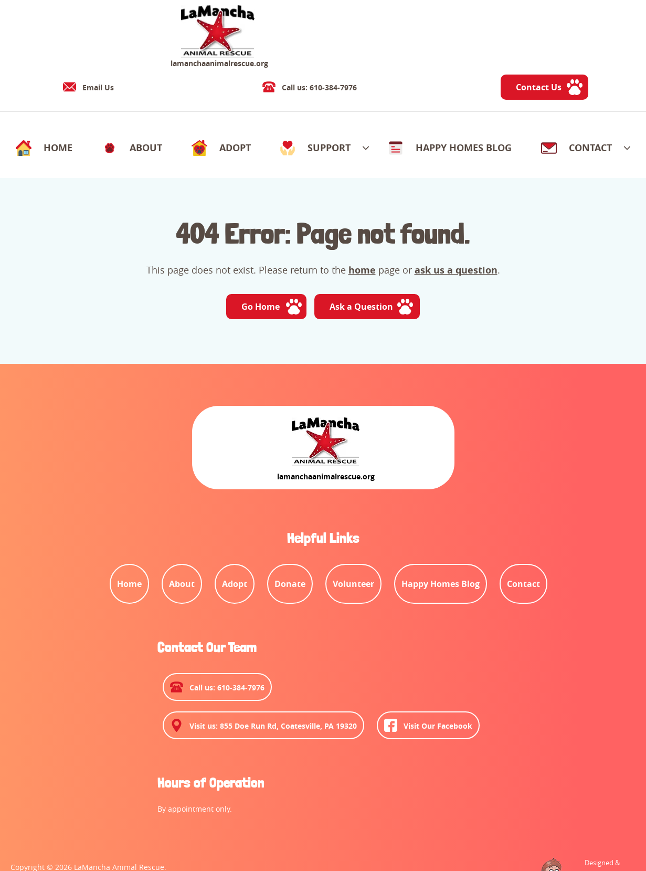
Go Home (259, 272)
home (362, 234)
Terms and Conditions (50, 829)
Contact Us (592, 34)
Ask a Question (363, 272)
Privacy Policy (123, 829)
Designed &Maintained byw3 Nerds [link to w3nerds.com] (597, 819)
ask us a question (456, 234)
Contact (170, 829)
